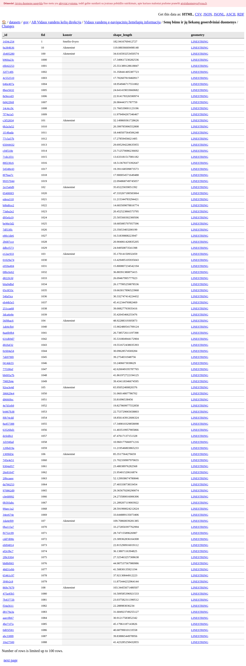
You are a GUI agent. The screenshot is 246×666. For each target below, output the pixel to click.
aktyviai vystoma (68, 3)
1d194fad (8, 442)
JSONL (219, 14)
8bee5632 (8, 90)
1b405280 (8, 53)
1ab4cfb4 (8, 326)
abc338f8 (8, 636)
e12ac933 (8, 253)
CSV (198, 14)
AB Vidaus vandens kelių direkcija (56, 22)
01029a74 (8, 260)
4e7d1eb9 (8, 405)
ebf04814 (8, 545)
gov (26, 22)
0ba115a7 (8, 526)
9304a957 (8, 466)
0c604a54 (8, 351)
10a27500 (8, 642)
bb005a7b (8, 375)
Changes (8, 26)
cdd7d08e (8, 539)
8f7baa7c (8, 175)
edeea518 (8, 199)
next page (11, 660)
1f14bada (8, 132)
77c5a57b (8, 138)
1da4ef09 (8, 520)
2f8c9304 (8, 557)
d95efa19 (8, 217)
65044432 (8, 144)
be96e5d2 (8, 223)
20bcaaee (8, 478)
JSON (207, 14)
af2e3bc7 (8, 551)
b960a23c (8, 59)
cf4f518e (8, 150)
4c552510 (8, 78)
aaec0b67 (8, 617)
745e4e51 (8, 460)
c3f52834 (8, 120)
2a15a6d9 (8, 187)
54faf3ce (8, 296)
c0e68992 (8, 496)
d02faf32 (8, 344)
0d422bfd (8, 102)
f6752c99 (8, 533)
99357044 (8, 181)
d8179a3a (8, 611)
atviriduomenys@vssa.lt (194, 3)
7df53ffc (8, 229)
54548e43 (8, 169)
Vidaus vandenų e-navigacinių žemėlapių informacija (122, 22)
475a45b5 (8, 593)
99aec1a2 (8, 508)
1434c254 (8, 41)
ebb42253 (8, 65)
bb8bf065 (8, 563)
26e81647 (8, 472)
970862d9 (8, 490)
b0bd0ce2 (8, 205)
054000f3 (8, 193)
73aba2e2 (8, 211)
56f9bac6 (8, 320)
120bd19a (8, 448)
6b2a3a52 (8, 126)
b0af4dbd (8, 284)
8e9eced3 (8, 96)
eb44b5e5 (8, 302)
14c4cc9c (8, 108)
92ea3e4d (8, 387)
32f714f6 (8, 71)
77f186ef (8, 369)
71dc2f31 (8, 156)
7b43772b (8, 599)
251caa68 (8, 308)
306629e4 (8, 393)
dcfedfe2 (8, 435)
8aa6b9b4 (8, 332)
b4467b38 (8, 411)
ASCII (230, 14)
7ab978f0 (8, 357)
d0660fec (8, 399)
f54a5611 (8, 605)
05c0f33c (8, 290)
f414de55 (8, 363)
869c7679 (8, 587)
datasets (14, 22)
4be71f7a (8, 624)
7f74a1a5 (8, 114)
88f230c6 (8, 162)
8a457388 (8, 423)
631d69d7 (8, 338)
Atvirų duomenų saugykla (29, 3)
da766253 (8, 484)
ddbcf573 (8, 247)
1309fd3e (8, 454)
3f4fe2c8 (8, 581)
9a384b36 (8, 47)
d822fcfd (8, 278)
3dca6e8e (8, 314)
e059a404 (8, 266)
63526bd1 (8, 429)
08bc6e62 (8, 272)
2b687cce (8, 241)
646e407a (8, 84)
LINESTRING (199, 41)
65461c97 (8, 575)
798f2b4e (8, 381)
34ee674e (8, 514)
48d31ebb (8, 569)
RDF (240, 14)
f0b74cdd (8, 417)
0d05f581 (8, 630)
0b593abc (8, 502)
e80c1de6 (8, 235)
